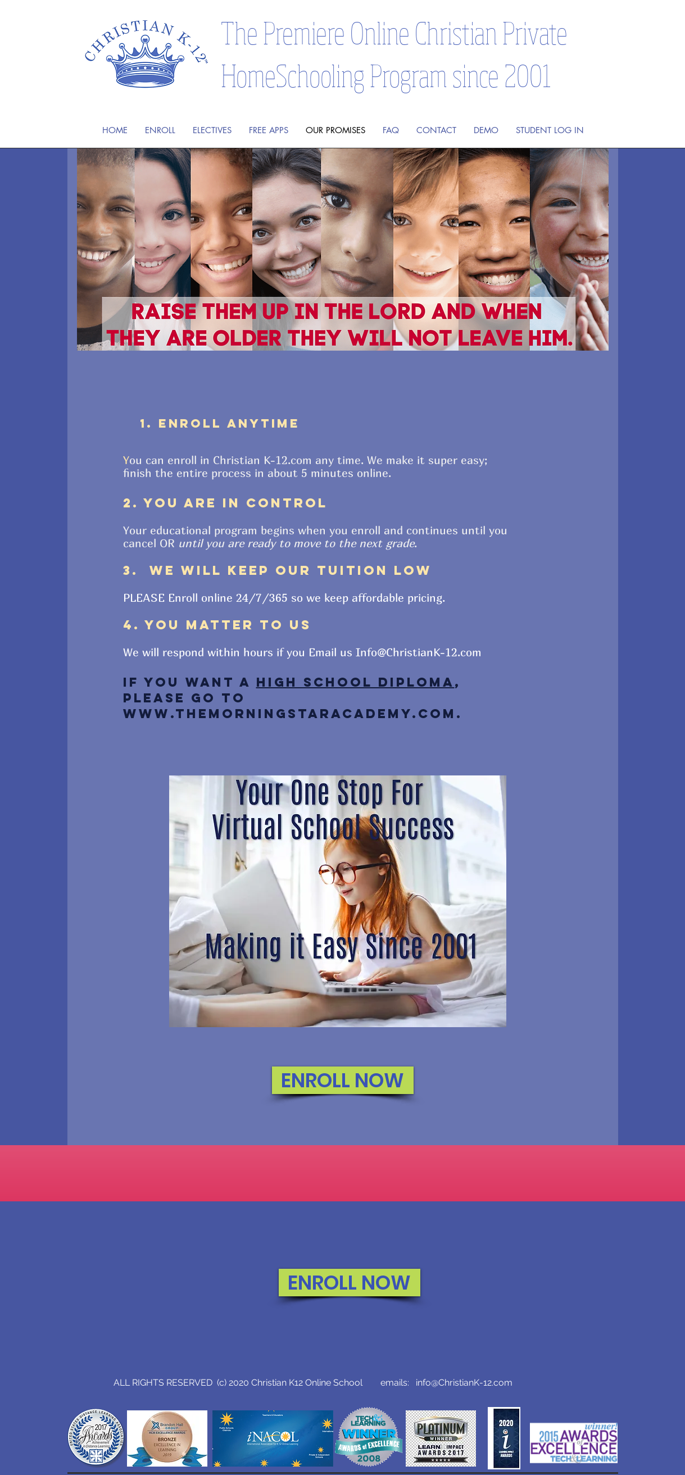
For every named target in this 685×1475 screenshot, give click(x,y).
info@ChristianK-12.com (464, 1382)
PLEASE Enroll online (179, 597)
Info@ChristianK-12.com (419, 652)
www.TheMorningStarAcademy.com (289, 713)
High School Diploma (355, 682)
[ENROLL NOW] (343, 1080)
